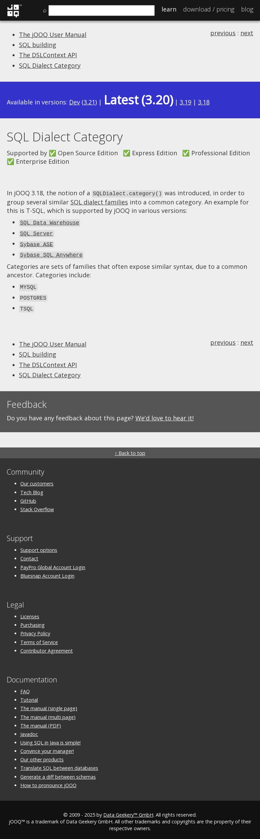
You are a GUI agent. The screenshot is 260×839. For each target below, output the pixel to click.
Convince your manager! (47, 747)
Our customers (36, 479)
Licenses (29, 612)
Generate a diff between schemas (58, 773)
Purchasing (32, 621)
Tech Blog (31, 488)
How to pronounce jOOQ (48, 781)
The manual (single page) (48, 704)
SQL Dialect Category (50, 65)
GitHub (28, 497)
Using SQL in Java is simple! (50, 738)
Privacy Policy (35, 629)
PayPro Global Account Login (52, 563)
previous (223, 33)
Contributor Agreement (46, 646)
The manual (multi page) (47, 713)
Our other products (42, 755)
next (246, 33)
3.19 (185, 102)
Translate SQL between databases (59, 764)
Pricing (208, 9)
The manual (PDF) (40, 721)
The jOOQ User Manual (52, 35)
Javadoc (29, 730)
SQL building (37, 45)
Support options (38, 546)
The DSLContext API (48, 55)
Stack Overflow (37, 505)
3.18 (204, 102)
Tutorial (29, 696)
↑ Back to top (130, 449)
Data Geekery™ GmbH (128, 810)
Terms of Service (39, 638)
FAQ (25, 687)
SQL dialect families (99, 201)
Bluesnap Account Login (47, 571)
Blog (247, 9)
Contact (29, 554)
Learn (168, 9)
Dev (74, 102)
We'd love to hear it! (164, 414)
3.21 (89, 102)
